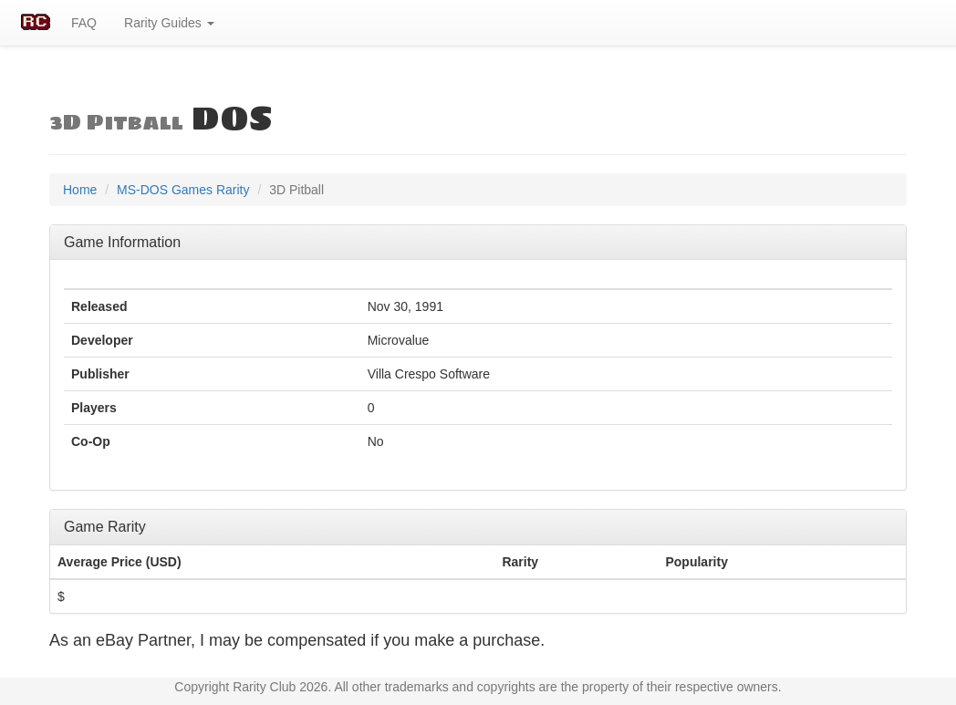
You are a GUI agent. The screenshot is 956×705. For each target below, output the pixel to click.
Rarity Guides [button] (169, 23)
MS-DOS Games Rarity (183, 189)
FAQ (84, 23)
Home (80, 189)
